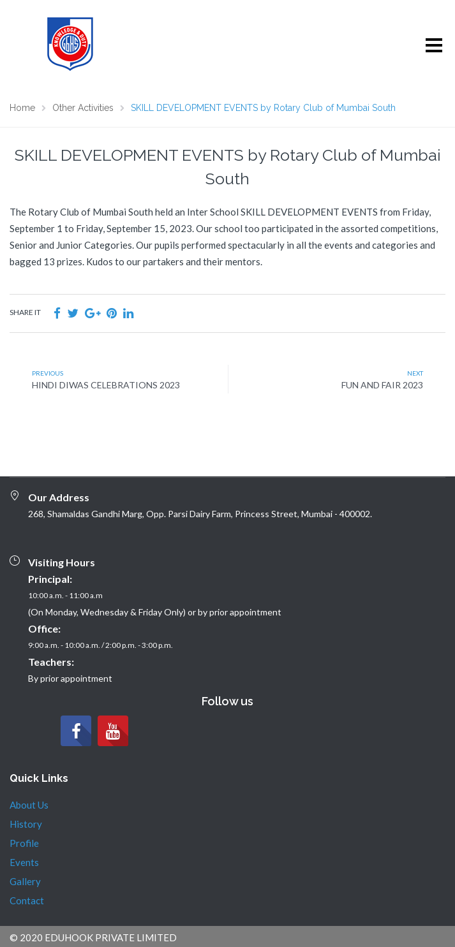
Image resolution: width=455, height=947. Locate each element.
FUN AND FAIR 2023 (382, 384)
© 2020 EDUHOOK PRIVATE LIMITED (93, 937)
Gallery (25, 881)
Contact (27, 900)
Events (24, 862)
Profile (24, 843)
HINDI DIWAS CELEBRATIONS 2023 (106, 384)
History (26, 824)
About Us (29, 805)
